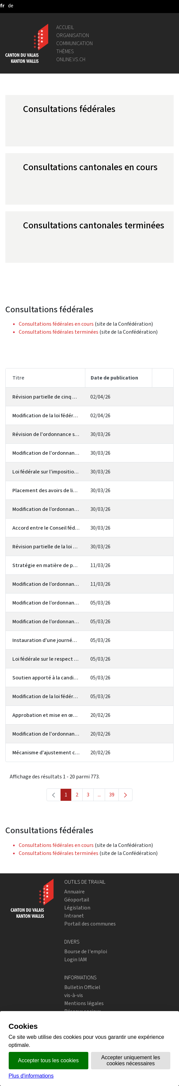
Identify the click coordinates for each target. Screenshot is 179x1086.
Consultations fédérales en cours (56, 323)
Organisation (72, 35)
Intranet (74, 915)
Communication (74, 43)
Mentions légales (84, 1003)
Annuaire (74, 891)
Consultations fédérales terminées (58, 331)
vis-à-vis (73, 995)
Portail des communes (90, 923)
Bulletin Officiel (82, 987)
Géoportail (76, 899)
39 (114, 796)
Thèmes (65, 51)
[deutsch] (10, 5)
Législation (77, 907)
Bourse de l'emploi (85, 951)
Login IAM (75, 959)
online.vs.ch (70, 59)
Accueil (65, 27)
